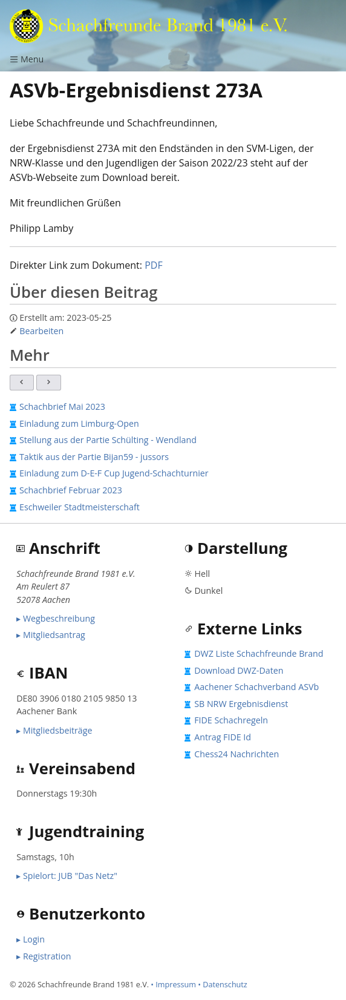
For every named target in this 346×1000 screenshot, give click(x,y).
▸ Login (30, 939)
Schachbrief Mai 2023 (62, 406)
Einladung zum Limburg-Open (79, 423)
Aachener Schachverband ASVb (256, 686)
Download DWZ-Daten (238, 670)
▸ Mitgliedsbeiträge (54, 730)
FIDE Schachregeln (231, 720)
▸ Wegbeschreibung (55, 618)
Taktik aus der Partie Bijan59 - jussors (94, 456)
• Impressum (173, 984)
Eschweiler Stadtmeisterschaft (79, 507)
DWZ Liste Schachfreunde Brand (258, 653)
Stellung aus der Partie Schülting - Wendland (108, 440)
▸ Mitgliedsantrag (50, 634)
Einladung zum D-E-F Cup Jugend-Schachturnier (114, 473)
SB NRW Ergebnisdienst (241, 703)
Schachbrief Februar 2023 (70, 490)
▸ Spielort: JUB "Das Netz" (66, 875)
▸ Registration (43, 956)
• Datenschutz (222, 984)
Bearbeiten (41, 331)
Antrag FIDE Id (222, 737)
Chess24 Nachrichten (236, 754)
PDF (154, 265)
